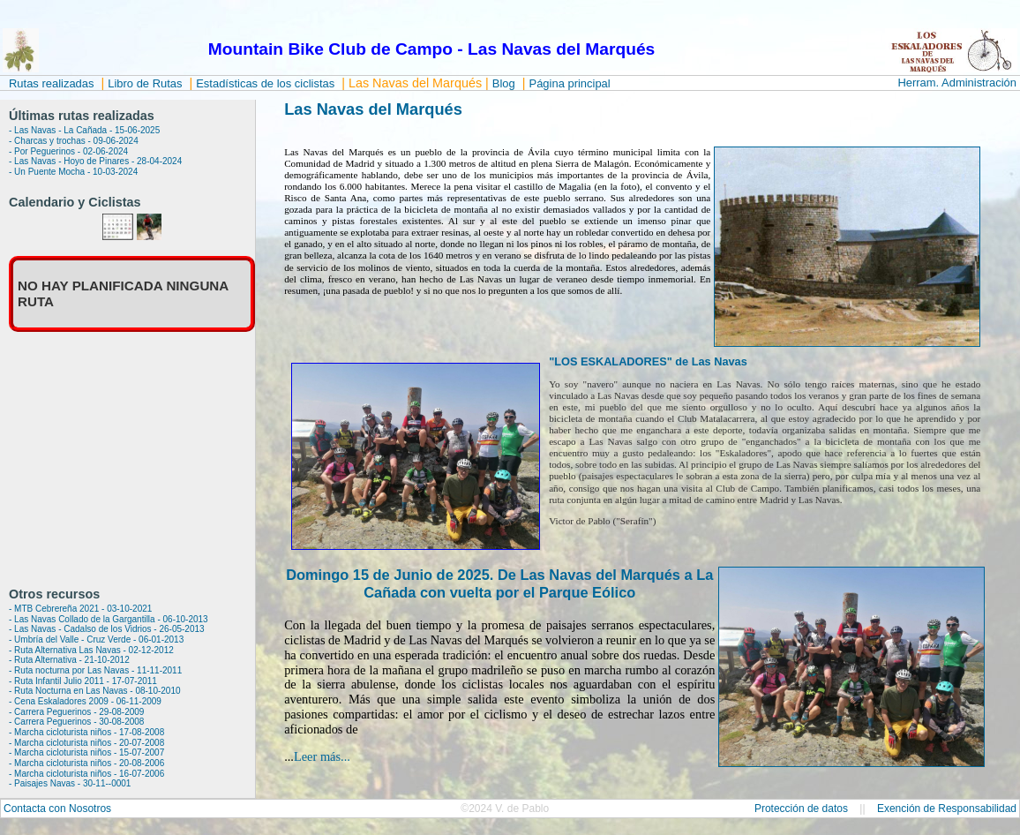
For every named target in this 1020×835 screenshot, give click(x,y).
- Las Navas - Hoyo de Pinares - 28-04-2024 (95, 161)
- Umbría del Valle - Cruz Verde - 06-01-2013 (96, 639)
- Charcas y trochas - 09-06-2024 (74, 141)
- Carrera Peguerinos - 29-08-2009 (76, 712)
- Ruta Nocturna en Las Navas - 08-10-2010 (95, 691)
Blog (503, 83)
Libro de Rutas (145, 83)
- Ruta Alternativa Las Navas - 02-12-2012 (91, 650)
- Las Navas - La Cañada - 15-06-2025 (84, 130)
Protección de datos (801, 808)
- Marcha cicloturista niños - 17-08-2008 (86, 732)
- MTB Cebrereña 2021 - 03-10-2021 (80, 608)
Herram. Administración (956, 82)
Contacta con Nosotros (57, 808)
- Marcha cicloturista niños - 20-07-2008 (86, 743)
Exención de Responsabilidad (946, 808)
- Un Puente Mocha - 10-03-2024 (73, 172)
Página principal (570, 83)
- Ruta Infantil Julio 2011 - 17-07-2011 (83, 681)
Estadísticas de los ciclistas (265, 83)
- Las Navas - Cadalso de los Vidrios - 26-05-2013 (107, 629)
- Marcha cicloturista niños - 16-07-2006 (86, 774)
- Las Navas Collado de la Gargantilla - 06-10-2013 (108, 619)
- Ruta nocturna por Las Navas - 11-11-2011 (95, 670)
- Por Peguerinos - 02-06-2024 (68, 151)
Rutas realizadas (51, 83)
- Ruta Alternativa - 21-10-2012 (69, 660)
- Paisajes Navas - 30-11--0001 (70, 783)
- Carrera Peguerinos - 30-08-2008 (76, 721)
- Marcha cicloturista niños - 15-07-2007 (86, 752)
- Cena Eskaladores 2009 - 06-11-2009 (85, 701)
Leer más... (322, 756)
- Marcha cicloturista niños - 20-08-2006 (86, 763)
